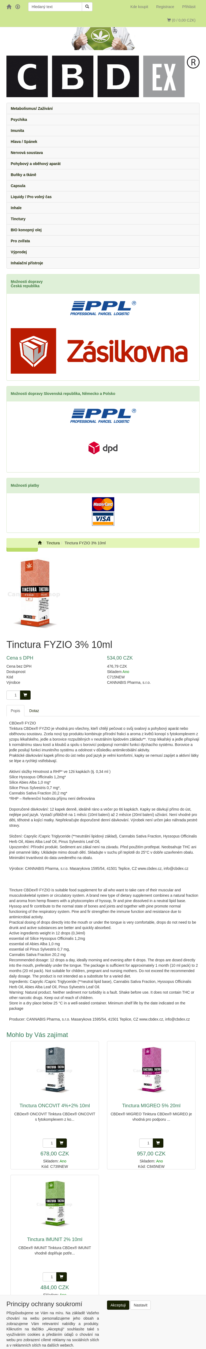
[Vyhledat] (87, 6)
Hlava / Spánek (24, 141)
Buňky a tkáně (23, 175)
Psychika (19, 119)
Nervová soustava (27, 152)
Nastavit (141, 1305)
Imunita (17, 130)
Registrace (165, 7)
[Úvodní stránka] (40, 543)
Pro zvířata (20, 241)
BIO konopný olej (26, 230)
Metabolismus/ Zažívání (32, 108)
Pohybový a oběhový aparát (36, 164)
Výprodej (19, 252)
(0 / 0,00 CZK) (181, 20)
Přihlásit (189, 7)
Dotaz (34, 711)
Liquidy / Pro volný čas (31, 197)
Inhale (16, 208)
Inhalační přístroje (27, 263)
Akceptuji (118, 1305)
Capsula (18, 186)
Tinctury (18, 219)
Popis (15, 711)
